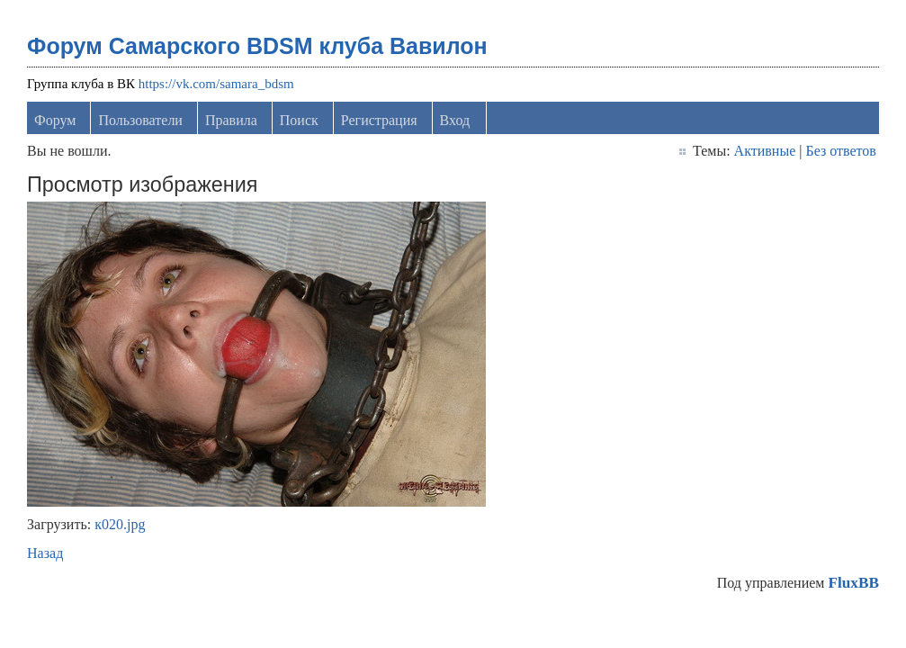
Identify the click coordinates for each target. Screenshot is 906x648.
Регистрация (379, 120)
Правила (231, 120)
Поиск (299, 120)
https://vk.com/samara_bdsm (216, 83)
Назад (45, 553)
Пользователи (140, 120)
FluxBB (853, 582)
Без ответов (840, 150)
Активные (765, 150)
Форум (55, 120)
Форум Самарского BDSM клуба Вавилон (257, 45)
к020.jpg (119, 524)
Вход (455, 120)
